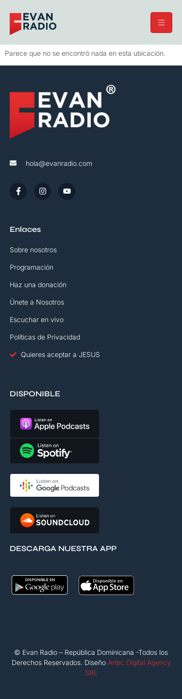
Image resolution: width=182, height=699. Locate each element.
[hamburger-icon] (161, 22)
